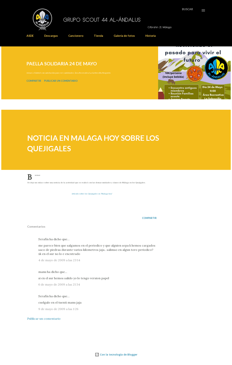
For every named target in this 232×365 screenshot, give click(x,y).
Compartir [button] (33, 80)
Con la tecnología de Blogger (116, 354)
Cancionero (75, 35)
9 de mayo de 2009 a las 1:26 (58, 309)
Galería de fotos (124, 35)
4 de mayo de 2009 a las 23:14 (59, 260)
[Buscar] (187, 9)
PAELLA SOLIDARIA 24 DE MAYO (61, 63)
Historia (150, 35)
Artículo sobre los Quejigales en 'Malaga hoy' (92, 194)
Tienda (98, 35)
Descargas (51, 35)
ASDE (30, 35)
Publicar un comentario (61, 80)
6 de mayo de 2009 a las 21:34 (59, 284)
